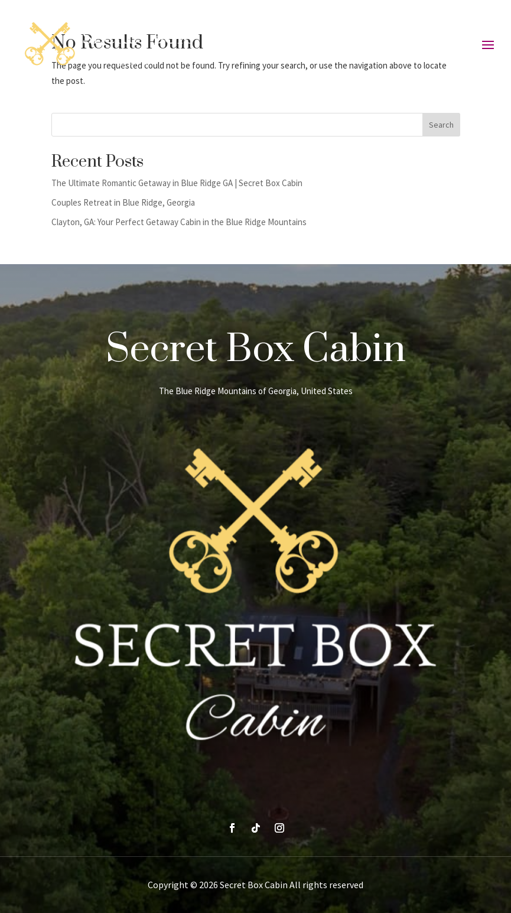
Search (441, 124)
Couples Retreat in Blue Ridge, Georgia (123, 202)
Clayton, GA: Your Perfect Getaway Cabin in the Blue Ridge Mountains (179, 222)
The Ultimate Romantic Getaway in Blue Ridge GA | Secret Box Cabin (176, 183)
